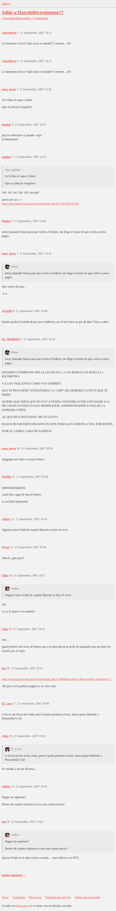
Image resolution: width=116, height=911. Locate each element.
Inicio (5, 897)
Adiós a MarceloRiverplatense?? (32, 12)
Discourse (22, 905)
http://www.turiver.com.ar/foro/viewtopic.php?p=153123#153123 (40, 203)
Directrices (35, 897)
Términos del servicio (58, 897)
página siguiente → (14, 875)
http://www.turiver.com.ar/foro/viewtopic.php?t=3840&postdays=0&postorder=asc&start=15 (56, 679)
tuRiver (6, 3)
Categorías (18, 897)
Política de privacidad (87, 897)
